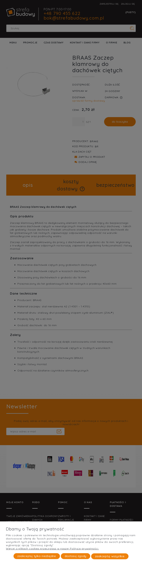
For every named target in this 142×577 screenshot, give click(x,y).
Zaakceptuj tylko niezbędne (36, 556)
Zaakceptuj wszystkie (110, 556)
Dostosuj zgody (76, 556)
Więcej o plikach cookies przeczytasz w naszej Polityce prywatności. (52, 548)
